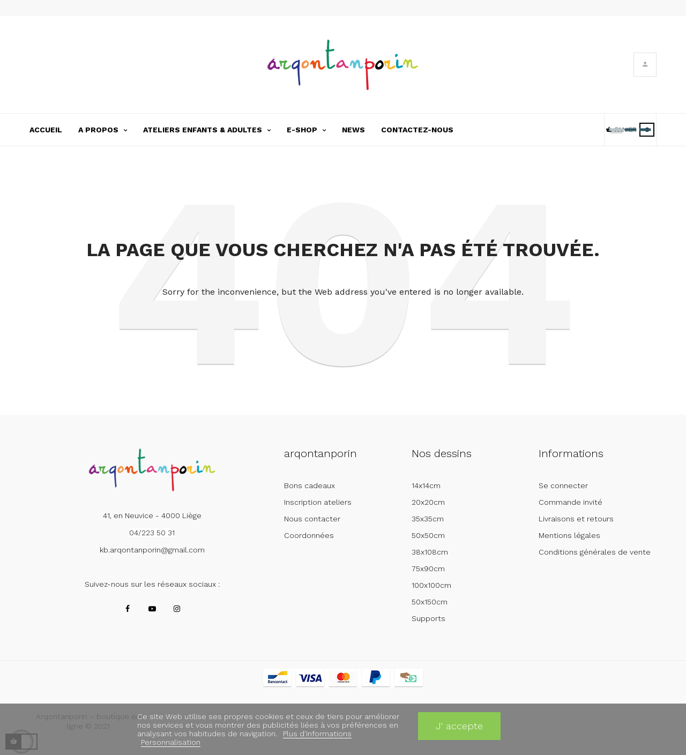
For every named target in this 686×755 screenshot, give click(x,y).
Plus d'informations (317, 733)
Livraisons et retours (576, 518)
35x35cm (428, 518)
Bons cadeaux (309, 485)
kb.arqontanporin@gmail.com (152, 549)
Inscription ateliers (318, 502)
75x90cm (428, 568)
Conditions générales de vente (595, 552)
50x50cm (428, 535)
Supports (428, 618)
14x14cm (426, 485)
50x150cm (430, 601)
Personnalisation (170, 742)
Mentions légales (569, 535)
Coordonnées (309, 535)
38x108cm (430, 552)
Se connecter (563, 485)
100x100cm (431, 585)
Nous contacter (312, 518)
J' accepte (459, 725)
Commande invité (570, 502)
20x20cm (428, 502)
